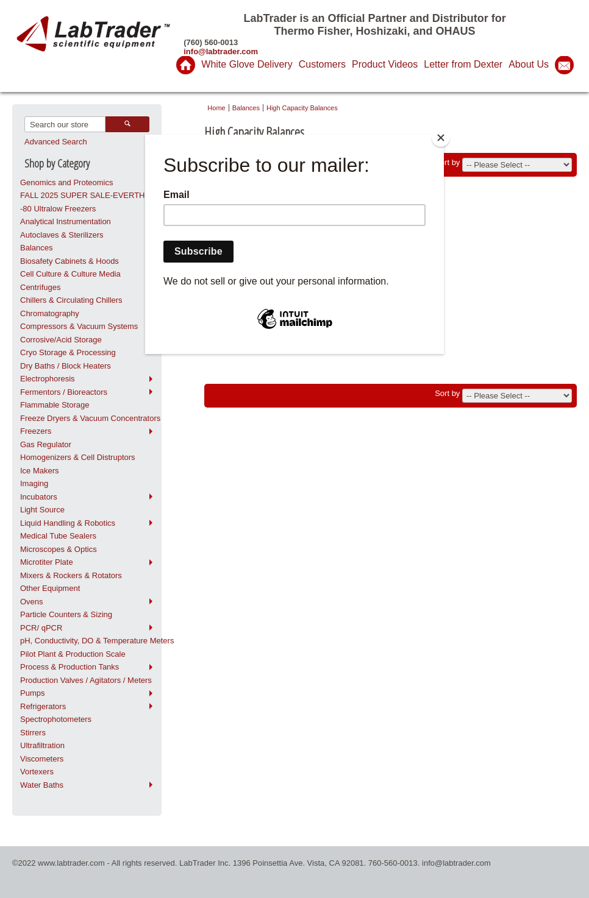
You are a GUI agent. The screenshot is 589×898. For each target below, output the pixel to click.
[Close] (441, 138)
